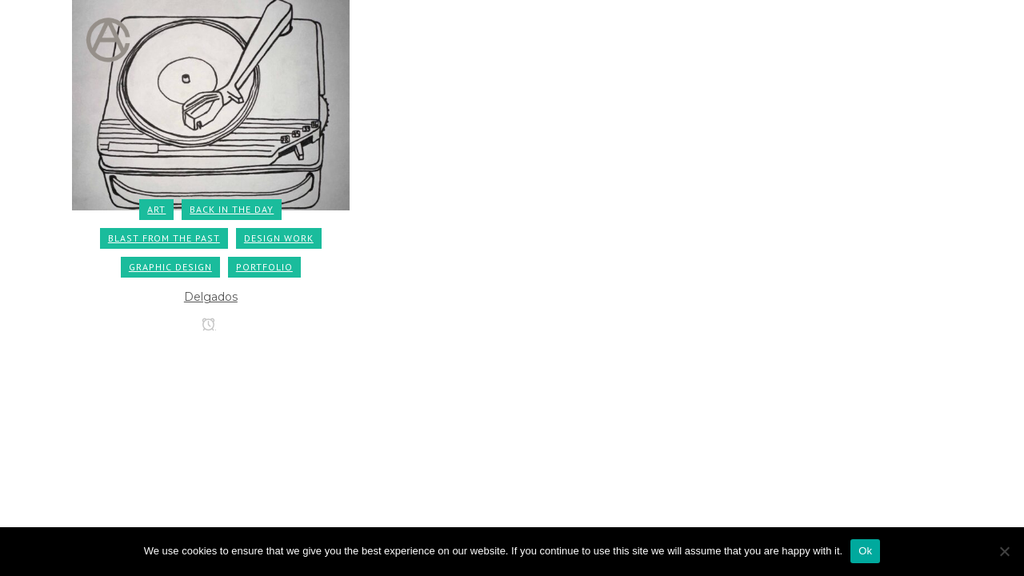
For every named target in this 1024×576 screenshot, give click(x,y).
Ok (865, 551)
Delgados (211, 297)
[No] (1004, 551)
